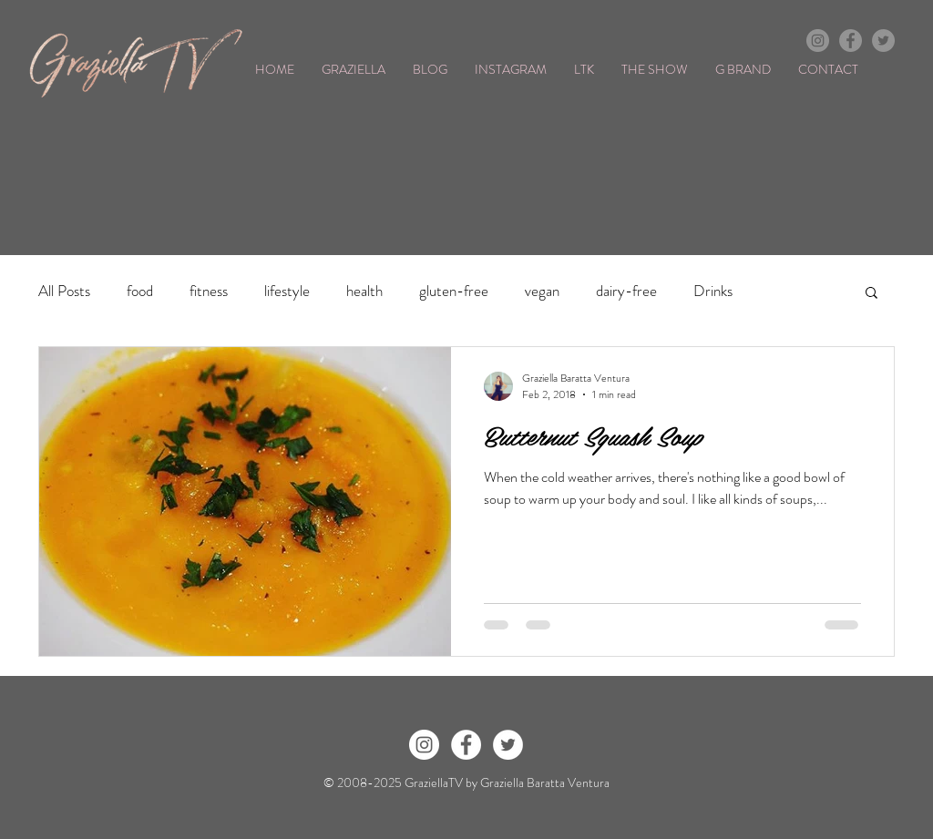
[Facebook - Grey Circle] (850, 40)
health (364, 291)
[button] (871, 293)
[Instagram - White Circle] (424, 745)
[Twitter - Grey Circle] (883, 40)
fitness (209, 291)
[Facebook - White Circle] (466, 745)
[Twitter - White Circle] (508, 745)
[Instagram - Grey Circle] (817, 40)
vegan (542, 291)
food (140, 291)
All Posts (64, 291)
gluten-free (453, 291)
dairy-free (626, 291)
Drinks (713, 291)
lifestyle (287, 291)
